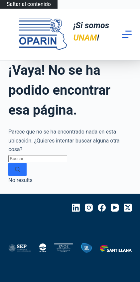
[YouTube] (115, 208)
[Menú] (127, 34)
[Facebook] (102, 208)
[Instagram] (89, 208)
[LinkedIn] (76, 208)
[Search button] (17, 169)
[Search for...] (37, 158)
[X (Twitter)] (128, 208)
